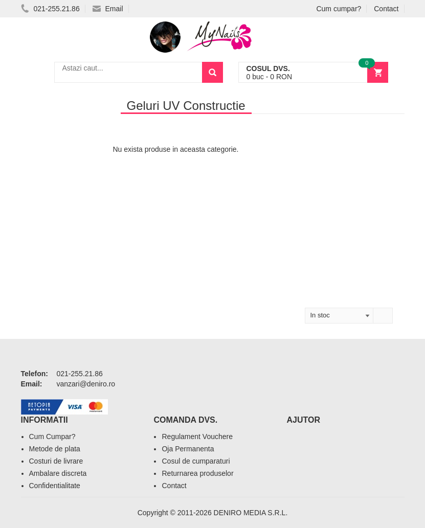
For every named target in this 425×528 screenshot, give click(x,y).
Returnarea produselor (197, 473)
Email (108, 9)
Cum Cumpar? (52, 436)
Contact (386, 9)
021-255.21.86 (50, 9)
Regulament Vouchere (197, 436)
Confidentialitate (54, 485)
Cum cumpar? (338, 9)
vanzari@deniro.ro (86, 384)
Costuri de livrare (56, 461)
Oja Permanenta (188, 449)
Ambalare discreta (58, 473)
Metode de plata (54, 449)
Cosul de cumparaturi (196, 461)
